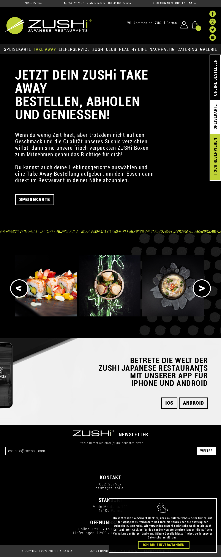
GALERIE (208, 49)
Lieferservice (74, 49)
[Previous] (19, 288)
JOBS (93, 550)
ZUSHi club (104, 49)
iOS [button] (169, 403)
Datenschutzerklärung (162, 537)
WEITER (206, 451)
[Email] (101, 451)
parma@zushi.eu (110, 488)
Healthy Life (133, 49)
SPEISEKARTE (17, 49)
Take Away (45, 49)
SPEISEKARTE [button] (34, 202)
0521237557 (76, 3)
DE (192, 3)
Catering (187, 49)
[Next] (202, 288)
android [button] (193, 403)
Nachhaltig (162, 49)
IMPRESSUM (108, 550)
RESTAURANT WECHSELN (169, 3)
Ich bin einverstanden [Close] (164, 545)
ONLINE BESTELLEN (215, 77)
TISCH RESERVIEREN (215, 157)
